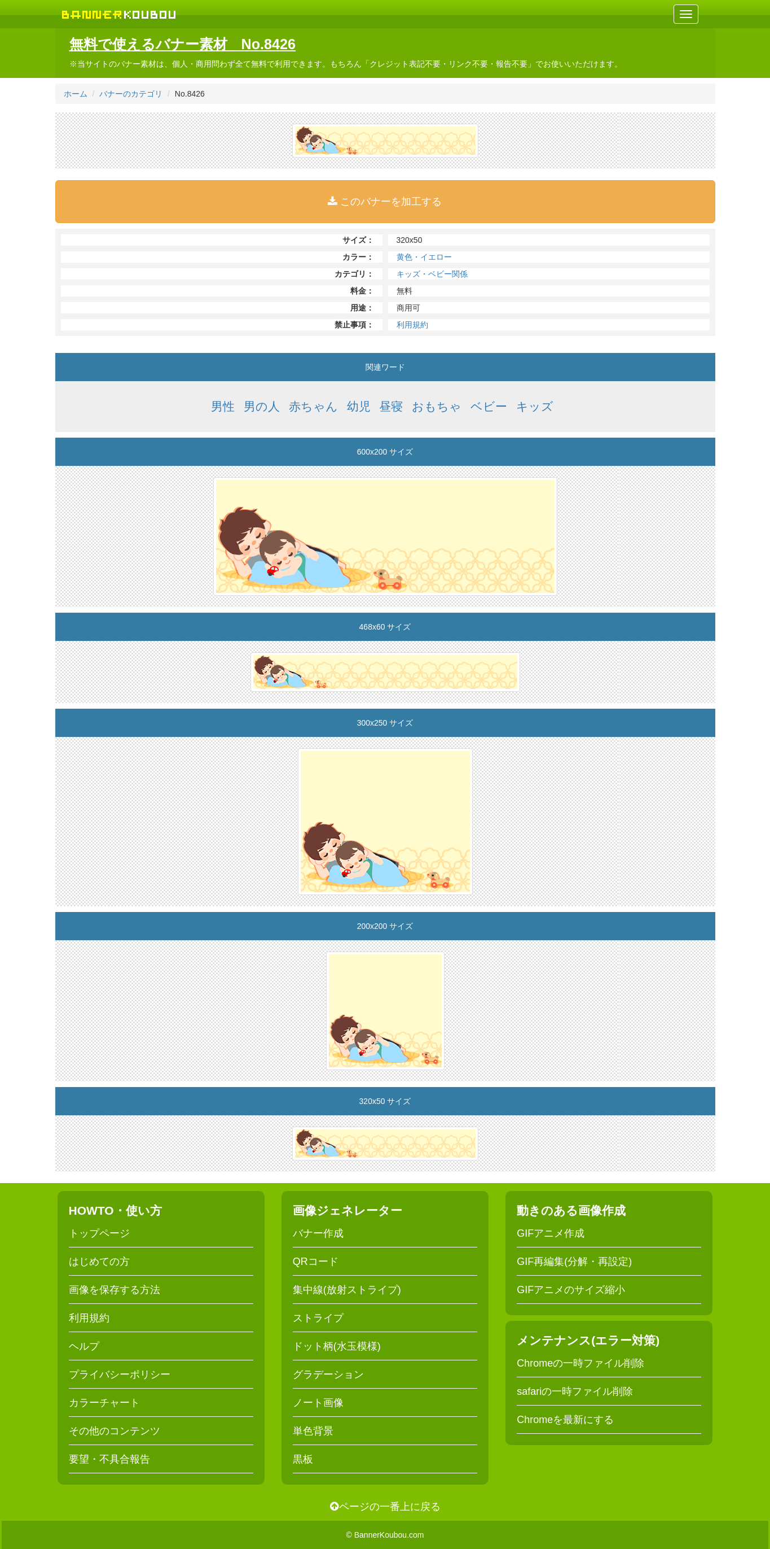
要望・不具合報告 (109, 1459)
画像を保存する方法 (114, 1289)
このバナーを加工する (385, 201)
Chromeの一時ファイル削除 (580, 1363)
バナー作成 (318, 1233)
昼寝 (391, 406)
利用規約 (412, 324)
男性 (223, 406)
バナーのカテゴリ (130, 93)
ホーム (75, 93)
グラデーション (328, 1374)
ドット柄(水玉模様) (337, 1346)
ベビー (488, 406)
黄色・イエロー (424, 256)
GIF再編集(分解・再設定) (574, 1261)
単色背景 (313, 1431)
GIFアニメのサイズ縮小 (571, 1289)
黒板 (303, 1459)
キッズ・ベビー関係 (432, 273)
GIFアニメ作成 (550, 1233)
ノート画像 (318, 1402)
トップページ (99, 1233)
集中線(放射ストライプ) (347, 1289)
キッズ (534, 406)
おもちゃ (436, 406)
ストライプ (318, 1318)
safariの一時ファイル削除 (575, 1391)
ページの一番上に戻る (385, 1506)
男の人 (262, 406)
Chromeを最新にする (565, 1419)
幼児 (359, 406)
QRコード (315, 1261)
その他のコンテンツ (114, 1431)
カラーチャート (104, 1402)
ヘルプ (84, 1346)
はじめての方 (99, 1261)
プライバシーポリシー (119, 1374)
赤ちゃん (313, 406)
